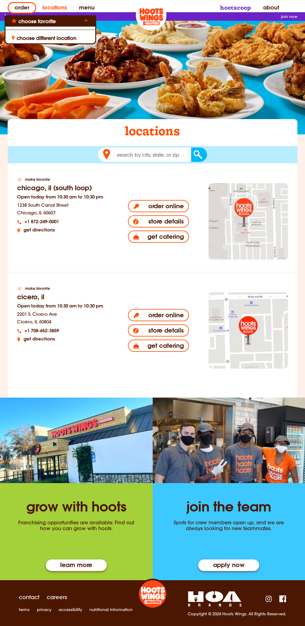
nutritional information (111, 610)
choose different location (44, 38)
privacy (44, 610)
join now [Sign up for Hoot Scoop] (289, 16)
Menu (87, 8)
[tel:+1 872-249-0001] (63, 222)
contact (29, 597)
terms (24, 610)
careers (57, 597)
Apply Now (229, 565)
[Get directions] (63, 230)
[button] (107, 154)
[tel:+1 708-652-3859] (63, 331)
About (271, 8)
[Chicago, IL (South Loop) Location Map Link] (248, 221)
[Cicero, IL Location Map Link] (248, 330)
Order (22, 8)
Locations (54, 8)
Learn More (76, 565)
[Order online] (158, 206)
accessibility (70, 610)
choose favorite (37, 21)
